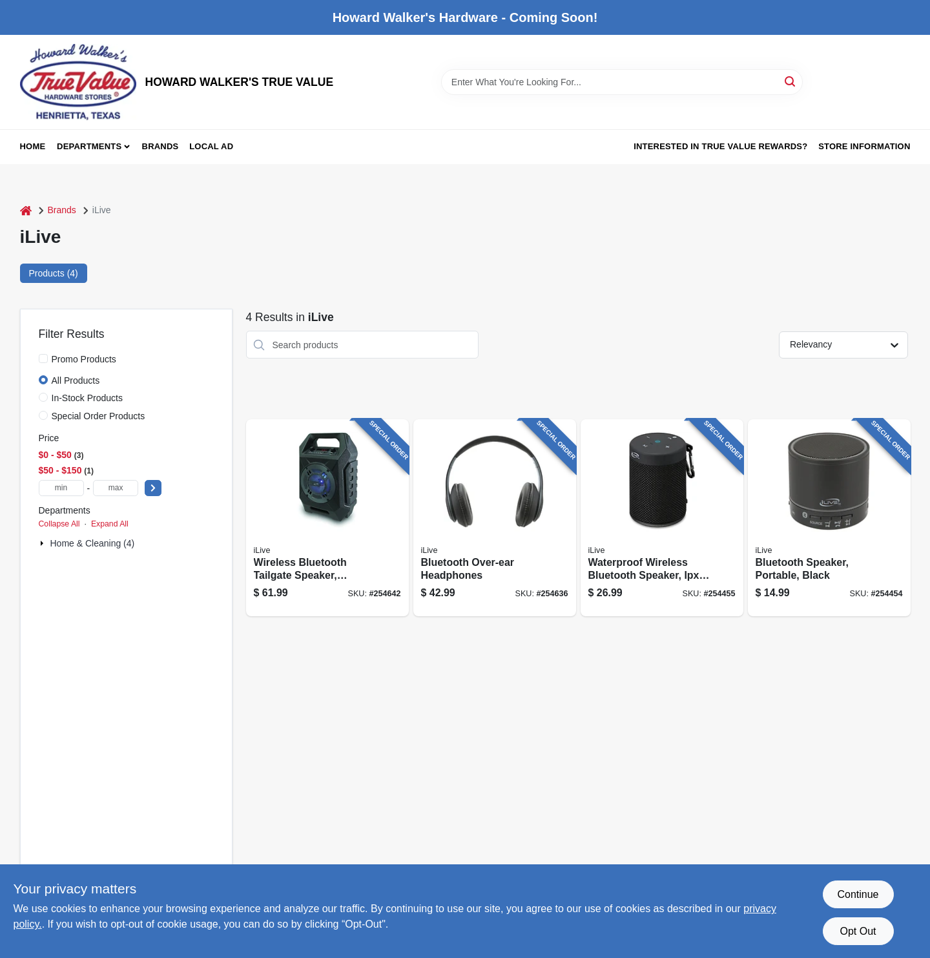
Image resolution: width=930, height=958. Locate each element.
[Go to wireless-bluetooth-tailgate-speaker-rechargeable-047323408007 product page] (327, 517)
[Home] (26, 210)
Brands (160, 146)
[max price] (115, 488)
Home (33, 146)
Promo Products (84, 359)
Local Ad (211, 146)
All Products (76, 380)
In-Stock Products (87, 398)
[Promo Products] (43, 358)
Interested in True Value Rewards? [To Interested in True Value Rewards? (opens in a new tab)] (720, 146)
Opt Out (858, 931)
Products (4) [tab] (53, 273)
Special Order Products (98, 416)
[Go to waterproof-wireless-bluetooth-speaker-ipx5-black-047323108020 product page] (662, 517)
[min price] (61, 488)
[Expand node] (43, 543)
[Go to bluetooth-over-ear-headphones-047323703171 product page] (494, 517)
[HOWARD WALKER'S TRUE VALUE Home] (78, 82)
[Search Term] (622, 82)
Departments (89, 146)
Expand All (110, 523)
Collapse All (59, 523)
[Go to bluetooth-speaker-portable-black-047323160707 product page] (829, 517)
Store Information (864, 146)
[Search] (790, 81)
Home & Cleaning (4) (92, 543)
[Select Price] (153, 488)
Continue (857, 894)
